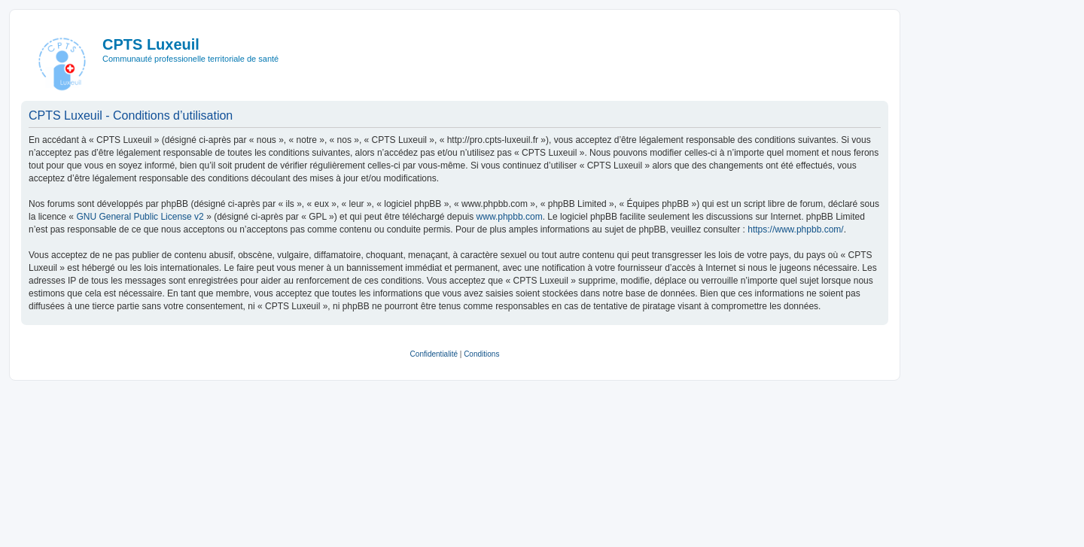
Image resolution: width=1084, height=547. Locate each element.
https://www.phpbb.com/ (795, 229)
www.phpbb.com (510, 216)
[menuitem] (434, 354)
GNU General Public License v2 (139, 216)
